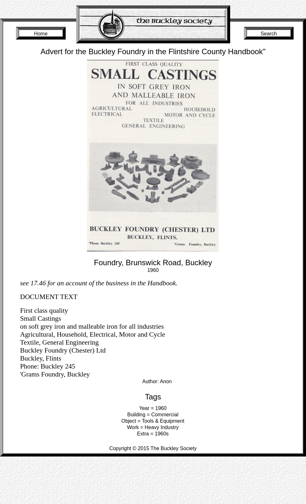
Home (41, 33)
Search (269, 33)
